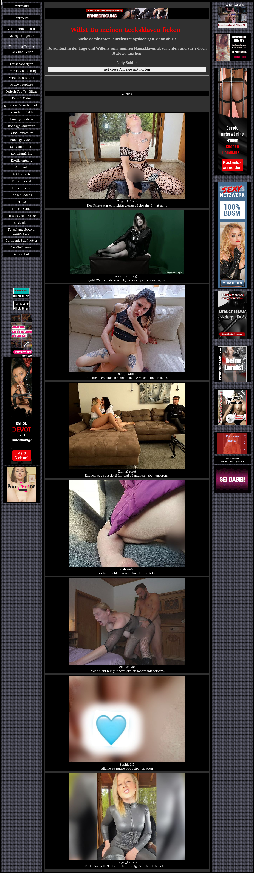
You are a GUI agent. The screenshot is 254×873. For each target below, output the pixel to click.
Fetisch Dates (21, 98)
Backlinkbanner (21, 247)
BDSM (21, 202)
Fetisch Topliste (21, 84)
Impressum (22, 6)
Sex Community (21, 147)
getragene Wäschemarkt (21, 105)
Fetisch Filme (21, 188)
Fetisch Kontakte (22, 112)
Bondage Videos (21, 119)
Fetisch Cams (21, 209)
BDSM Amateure (21, 133)
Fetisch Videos (21, 195)
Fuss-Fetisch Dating (21, 216)
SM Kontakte (21, 174)
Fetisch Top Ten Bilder (21, 91)
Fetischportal (21, 181)
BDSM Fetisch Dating (22, 71)
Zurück (127, 94)
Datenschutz (22, 254)
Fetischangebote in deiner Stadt (21, 231)
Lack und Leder (21, 52)
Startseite (22, 18)
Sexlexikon (21, 223)
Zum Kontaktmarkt (21, 29)
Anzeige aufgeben (21, 36)
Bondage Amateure (21, 126)
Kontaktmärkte (21, 153)
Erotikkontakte (21, 160)
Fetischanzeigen (21, 64)
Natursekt (22, 167)
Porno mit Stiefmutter (21, 240)
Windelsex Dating (21, 78)
